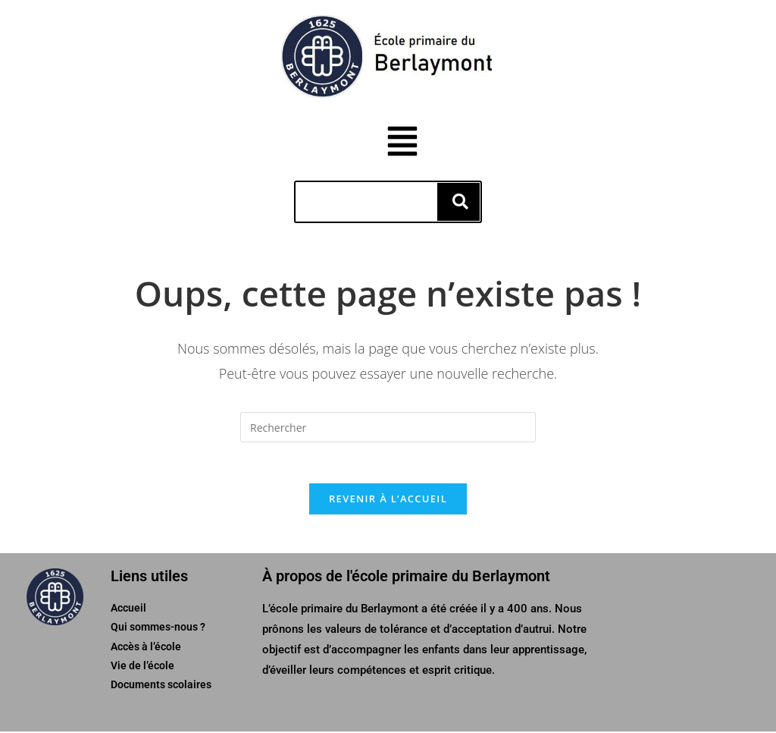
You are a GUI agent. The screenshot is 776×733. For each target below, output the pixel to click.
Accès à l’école (146, 647)
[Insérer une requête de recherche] (388, 423)
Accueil (128, 609)
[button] (422, 143)
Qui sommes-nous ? (158, 628)
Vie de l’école (142, 666)
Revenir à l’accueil (388, 500)
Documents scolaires (161, 685)
